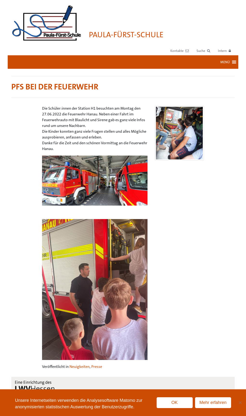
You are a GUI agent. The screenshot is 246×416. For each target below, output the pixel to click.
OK (175, 402)
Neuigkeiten (79, 366)
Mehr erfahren (213, 402)
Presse (96, 366)
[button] (203, 50)
